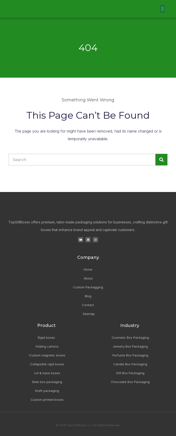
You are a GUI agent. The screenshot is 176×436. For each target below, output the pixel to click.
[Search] (161, 159)
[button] (162, 9)
